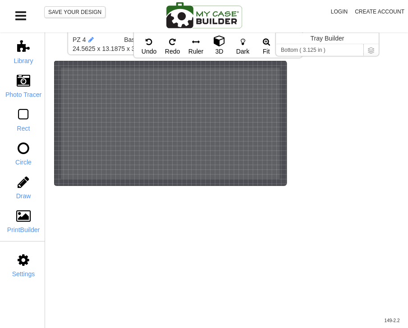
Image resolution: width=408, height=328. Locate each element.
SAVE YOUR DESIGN (74, 12)
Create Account (379, 12)
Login (339, 12)
